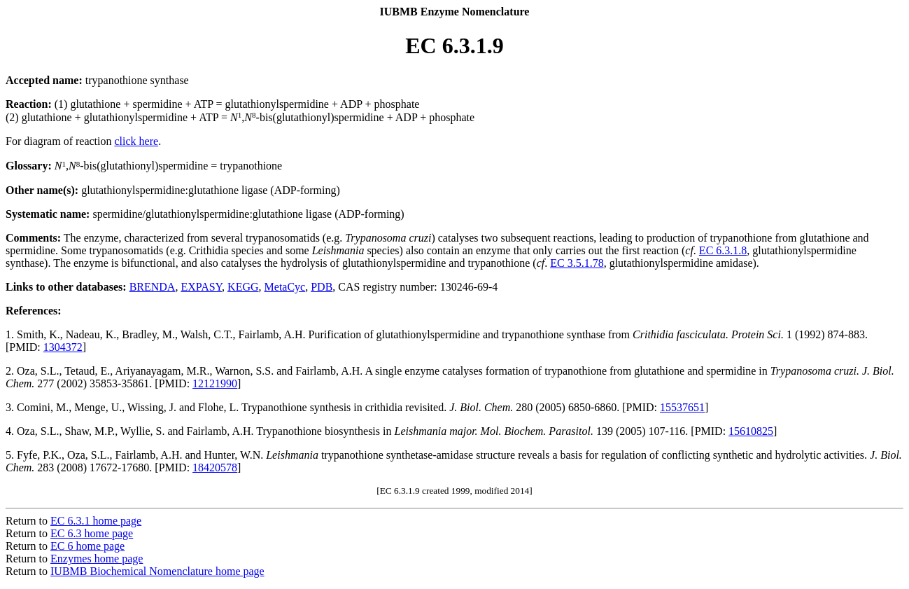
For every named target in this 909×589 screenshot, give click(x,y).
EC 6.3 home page (91, 533)
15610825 (750, 431)
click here (137, 141)
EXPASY (201, 287)
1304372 (63, 347)
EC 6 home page (87, 546)
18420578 (214, 467)
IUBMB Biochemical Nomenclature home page (157, 571)
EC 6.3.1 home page (95, 521)
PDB (321, 287)
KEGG (242, 287)
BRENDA (152, 287)
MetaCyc (285, 287)
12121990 (214, 383)
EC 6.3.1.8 (723, 250)
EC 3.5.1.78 (576, 263)
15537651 (682, 407)
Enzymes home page (96, 558)
